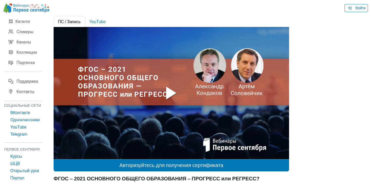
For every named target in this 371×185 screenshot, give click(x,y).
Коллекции (22, 52)
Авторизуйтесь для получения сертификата (171, 165)
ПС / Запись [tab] (69, 21)
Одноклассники (25, 119)
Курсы (16, 156)
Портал (17, 177)
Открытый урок (24, 170)
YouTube (18, 127)
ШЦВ (15, 163)
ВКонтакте (20, 112)
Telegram (18, 134)
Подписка (21, 62)
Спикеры (20, 31)
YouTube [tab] (97, 21)
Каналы (19, 41)
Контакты (21, 91)
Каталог (19, 21)
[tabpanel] (171, 93)
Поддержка (23, 81)
